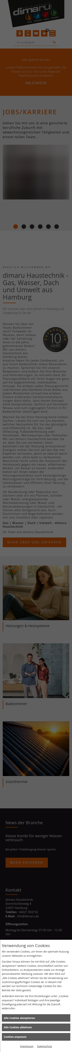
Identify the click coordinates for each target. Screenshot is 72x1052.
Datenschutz (44, 1046)
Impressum (27, 1046)
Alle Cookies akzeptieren (19, 1018)
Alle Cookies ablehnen (18, 1027)
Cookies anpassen (15, 1036)
